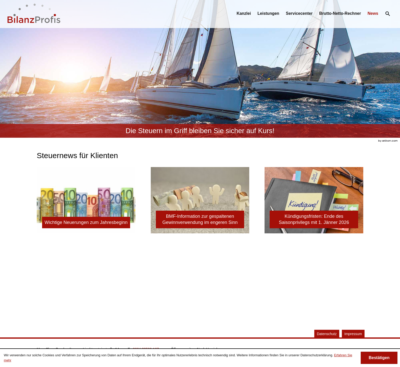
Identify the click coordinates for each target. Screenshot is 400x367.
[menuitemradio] (268, 13)
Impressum (353, 334)
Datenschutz (327, 334)
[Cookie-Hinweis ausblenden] (379, 358)
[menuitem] (243, 13)
